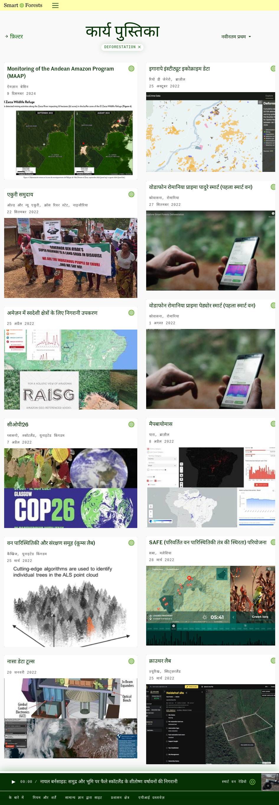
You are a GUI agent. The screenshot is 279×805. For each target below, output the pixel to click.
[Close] (139, 47)
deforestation (122, 47)
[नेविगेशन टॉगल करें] (54, 5)
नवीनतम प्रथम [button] (234, 37)
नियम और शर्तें (44, 798)
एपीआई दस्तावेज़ (151, 798)
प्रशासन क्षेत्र (120, 798)
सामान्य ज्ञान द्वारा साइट (83, 798)
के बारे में (16, 798)
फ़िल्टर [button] (13, 37)
